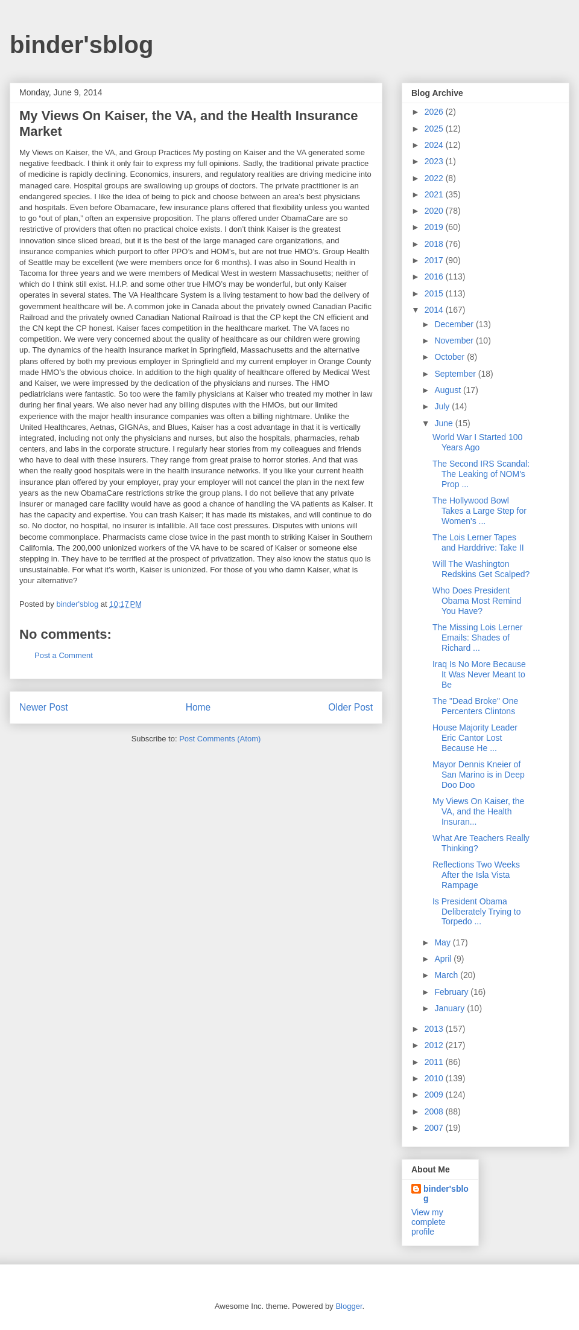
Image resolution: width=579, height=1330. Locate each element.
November (454, 340)
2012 (435, 1045)
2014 (435, 310)
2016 (435, 276)
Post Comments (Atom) (220, 738)
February (452, 992)
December (454, 324)
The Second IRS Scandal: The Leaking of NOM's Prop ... (481, 474)
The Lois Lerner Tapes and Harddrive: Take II (478, 542)
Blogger (348, 1306)
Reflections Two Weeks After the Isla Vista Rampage (476, 875)
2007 (435, 1128)
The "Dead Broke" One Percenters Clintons (475, 706)
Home (198, 707)
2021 (435, 194)
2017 (435, 260)
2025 (435, 128)
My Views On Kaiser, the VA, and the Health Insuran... (478, 811)
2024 (435, 145)
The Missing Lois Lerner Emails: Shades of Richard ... (477, 637)
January (450, 1008)
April (444, 959)
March (447, 975)
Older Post (350, 707)
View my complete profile (428, 1221)
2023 (435, 161)
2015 (435, 293)
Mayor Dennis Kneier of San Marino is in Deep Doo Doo (478, 774)
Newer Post (43, 707)
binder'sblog (81, 44)
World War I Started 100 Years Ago (477, 442)
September (456, 374)
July (443, 406)
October (450, 357)
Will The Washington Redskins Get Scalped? (481, 569)
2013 (435, 1029)
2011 (435, 1062)
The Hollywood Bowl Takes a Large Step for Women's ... (479, 511)
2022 (435, 178)
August (448, 390)
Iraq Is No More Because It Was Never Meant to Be (479, 674)
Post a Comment (63, 655)
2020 (435, 211)
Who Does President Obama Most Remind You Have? (476, 601)
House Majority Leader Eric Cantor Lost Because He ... (474, 738)
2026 (435, 112)
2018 (435, 244)
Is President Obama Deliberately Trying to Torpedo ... (476, 912)
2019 (435, 227)
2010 (435, 1078)
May (443, 942)
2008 (435, 1111)
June (444, 423)
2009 (435, 1094)
